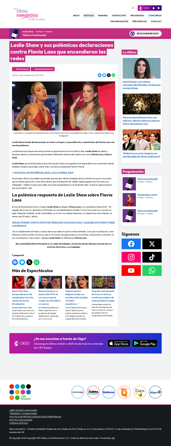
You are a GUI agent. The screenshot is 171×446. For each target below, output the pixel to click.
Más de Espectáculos (44, 69)
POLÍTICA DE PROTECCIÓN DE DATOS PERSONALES (35, 416)
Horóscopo (119, 15)
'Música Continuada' (35, 35)
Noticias (89, 15)
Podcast (156, 21)
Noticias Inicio (22, 69)
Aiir (113, 438)
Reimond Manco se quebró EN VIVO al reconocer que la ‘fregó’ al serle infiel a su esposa (50, 290)
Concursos (155, 15)
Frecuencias (139, 21)
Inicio (76, 15)
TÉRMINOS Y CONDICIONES (23, 413)
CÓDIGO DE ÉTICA (18, 423)
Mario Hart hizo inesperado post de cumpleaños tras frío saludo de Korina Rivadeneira (24, 290)
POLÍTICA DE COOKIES (20, 420)
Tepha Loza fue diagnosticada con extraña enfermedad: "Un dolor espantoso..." (77, 290)
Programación (119, 21)
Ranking (103, 15)
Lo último (129, 52)
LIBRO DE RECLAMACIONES (23, 410)
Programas (137, 15)
